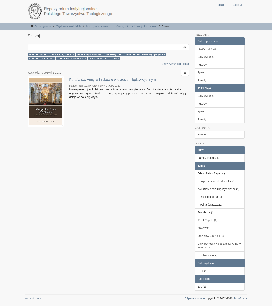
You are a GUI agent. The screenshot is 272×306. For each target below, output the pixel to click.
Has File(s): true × (114, 54)
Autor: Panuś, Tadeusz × (62, 54)
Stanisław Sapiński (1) (211, 235)
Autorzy (202, 64)
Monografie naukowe (98, 26)
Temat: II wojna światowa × (90, 54)
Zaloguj (202, 134)
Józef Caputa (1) (207, 220)
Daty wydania (206, 56)
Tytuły (201, 72)
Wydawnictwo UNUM (68, 26)
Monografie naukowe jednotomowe (136, 26)
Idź (184, 47)
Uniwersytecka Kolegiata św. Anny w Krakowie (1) (219, 245)
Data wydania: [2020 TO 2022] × (104, 58)
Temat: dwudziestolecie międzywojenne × (145, 54)
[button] (222, 5)
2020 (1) (202, 270)
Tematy (202, 80)
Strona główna (43, 26)
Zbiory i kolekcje (207, 48)
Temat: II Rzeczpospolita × (41, 58)
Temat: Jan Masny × (38, 54)
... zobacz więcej (207, 255)
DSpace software (194, 298)
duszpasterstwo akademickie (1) (217, 181)
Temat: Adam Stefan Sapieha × (71, 58)
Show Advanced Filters (175, 63)
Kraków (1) (204, 228)
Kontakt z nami (33, 298)
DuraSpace (240, 298)
